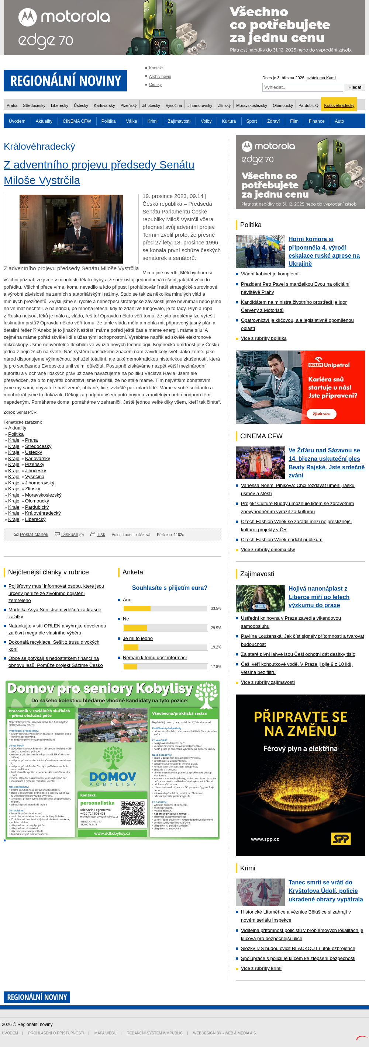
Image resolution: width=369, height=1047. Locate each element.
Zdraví (273, 121)
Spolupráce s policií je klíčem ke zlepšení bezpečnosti (298, 958)
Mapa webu (105, 1033)
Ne (126, 619)
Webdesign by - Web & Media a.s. (225, 1033)
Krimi (152, 121)
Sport (251, 121)
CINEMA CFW (77, 121)
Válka (131, 121)
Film (294, 121)
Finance (317, 121)
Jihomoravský (199, 105)
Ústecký (81, 105)
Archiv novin (160, 76)
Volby (206, 121)
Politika (108, 121)
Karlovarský (104, 105)
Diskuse (69, 534)
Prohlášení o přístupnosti (56, 1033)
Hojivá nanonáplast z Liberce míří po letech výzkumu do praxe (319, 596)
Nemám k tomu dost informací (155, 657)
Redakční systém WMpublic (155, 1033)
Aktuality (44, 121)
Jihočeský (151, 105)
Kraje (13, 440)
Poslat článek (34, 534)
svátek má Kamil (322, 78)
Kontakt (156, 68)
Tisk (101, 534)
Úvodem (17, 121)
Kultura (229, 121)
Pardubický (308, 105)
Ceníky (155, 84)
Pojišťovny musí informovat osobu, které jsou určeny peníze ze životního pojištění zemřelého (56, 593)
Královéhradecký (339, 105)
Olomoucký (283, 105)
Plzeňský (129, 105)
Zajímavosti (179, 121)
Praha (12, 105)
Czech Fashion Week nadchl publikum (282, 539)
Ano (127, 599)
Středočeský (34, 105)
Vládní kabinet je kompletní (270, 273)
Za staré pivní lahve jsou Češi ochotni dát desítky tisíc (298, 654)
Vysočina (174, 105)
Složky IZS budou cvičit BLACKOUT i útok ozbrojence (298, 948)
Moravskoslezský (251, 105)
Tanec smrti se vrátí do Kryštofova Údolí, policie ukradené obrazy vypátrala (326, 890)
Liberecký (59, 105)
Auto (339, 121)
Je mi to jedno (138, 638)
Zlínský (224, 105)
